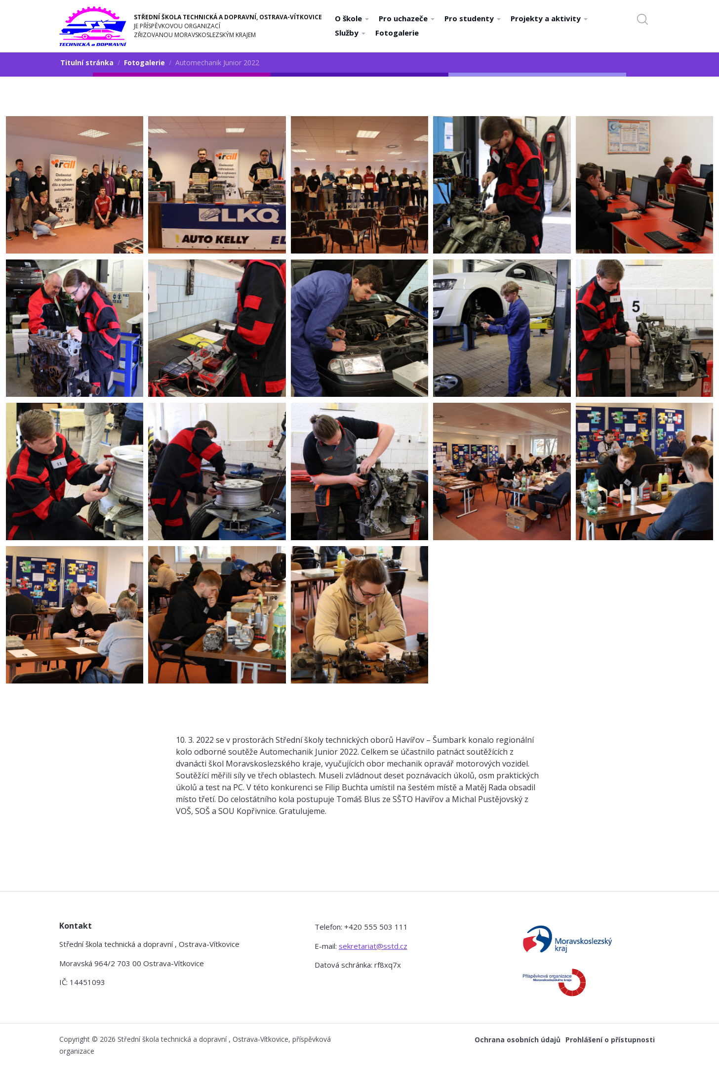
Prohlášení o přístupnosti (610, 1039)
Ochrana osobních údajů (517, 1039)
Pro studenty (472, 18)
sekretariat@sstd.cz (373, 946)
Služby (350, 33)
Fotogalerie (397, 33)
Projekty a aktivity (549, 18)
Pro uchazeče (407, 18)
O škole (352, 18)
